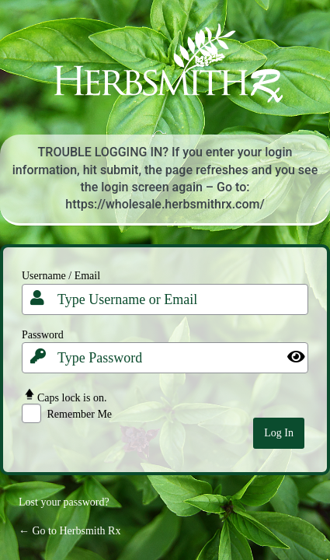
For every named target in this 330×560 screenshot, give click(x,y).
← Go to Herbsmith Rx (69, 531)
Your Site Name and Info (165, 73)
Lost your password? (64, 502)
